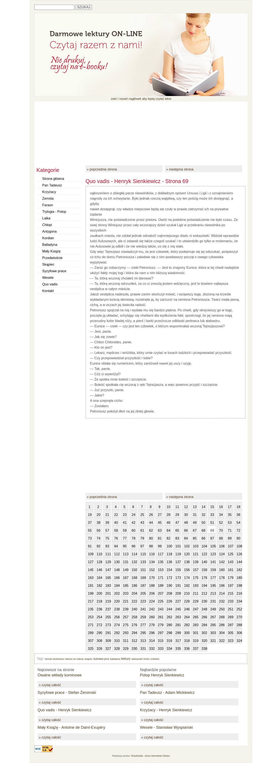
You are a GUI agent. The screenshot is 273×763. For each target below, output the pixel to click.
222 (134, 601)
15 (212, 507)
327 (108, 648)
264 (187, 617)
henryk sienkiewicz (54, 659)
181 (90, 585)
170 (152, 578)
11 (177, 507)
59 (125, 530)
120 (187, 554)
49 (195, 522)
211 (195, 593)
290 (99, 633)
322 (222, 641)
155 (178, 570)
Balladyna (49, 244)
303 (213, 633)
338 (204, 648)
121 (195, 554)
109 (90, 554)
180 (239, 578)
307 (90, 641)
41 (125, 522)
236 (99, 609)
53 (230, 522)
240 (134, 609)
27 (160, 515)
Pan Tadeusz (52, 185)
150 (134, 570)
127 (90, 562)
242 (152, 609)
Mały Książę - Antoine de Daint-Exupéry (71, 727)
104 (204, 546)
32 (203, 515)
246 (187, 609)
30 (186, 515)
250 (222, 609)
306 (239, 633)
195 (213, 585)
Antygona (49, 231)
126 (239, 554)
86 (203, 538)
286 (222, 625)
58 (116, 530)
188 (152, 585)
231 (213, 601)
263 (178, 617)
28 (168, 515)
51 (212, 522)
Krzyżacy (49, 192)
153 (160, 570)
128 (99, 562)
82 (168, 538)
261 (160, 617)
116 (152, 554)
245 (178, 609)
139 (195, 562)
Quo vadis (50, 284)
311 (125, 641)
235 (90, 609)
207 (160, 593)
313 (143, 641)
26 (151, 515)
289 (90, 633)
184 (117, 585)
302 (204, 633)
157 (195, 570)
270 (239, 617)
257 (125, 617)
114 (134, 554)
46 (168, 522)
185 (125, 585)
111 (108, 554)
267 (213, 617)
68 (203, 530)
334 (169, 648)
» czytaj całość (50, 685)
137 (178, 562)
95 (125, 546)
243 (160, 609)
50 (203, 522)
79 (142, 538)
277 (143, 625)
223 (143, 601)
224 (152, 601)
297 (160, 633)
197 (230, 585)
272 (99, 625)
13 (195, 507)
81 (160, 538)
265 (195, 617)
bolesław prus (101, 658)
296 (152, 633)
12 (186, 507)
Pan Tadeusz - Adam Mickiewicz (167, 692)
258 (134, 617)
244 (169, 609)
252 (239, 609)
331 (143, 648)
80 (151, 538)
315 (160, 641)
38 (98, 522)
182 (99, 585)
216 (239, 593)
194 (204, 585)
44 (151, 522)
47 (177, 522)
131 (125, 562)
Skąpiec (48, 264)
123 (213, 554)
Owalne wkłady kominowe (60, 675)
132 (134, 562)
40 (116, 522)
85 (195, 538)
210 (187, 593)
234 (239, 601)
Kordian (48, 238)
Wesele (48, 277)
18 (238, 507)
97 (142, 546)
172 (169, 578)
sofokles (155, 659)
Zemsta (48, 198)
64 (168, 530)
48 (186, 522)
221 (125, 601)
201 (108, 593)
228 (187, 601)
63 (160, 530)
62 (151, 530)
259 (143, 617)
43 (142, 522)
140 (204, 562)
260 (152, 617)
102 (187, 546)
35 (230, 515)
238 (117, 609)
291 (108, 633)
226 (169, 601)
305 (230, 633)
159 (213, 570)
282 (187, 625)
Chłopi (47, 225)
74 (98, 538)
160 (222, 570)
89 (230, 538)
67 (195, 530)
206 (152, 593)
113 (125, 554)
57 (107, 530)
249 (213, 609)
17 (230, 507)
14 (203, 507)
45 (160, 522)
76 (116, 538)
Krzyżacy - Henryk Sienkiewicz (166, 710)
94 (116, 546)
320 (204, 641)
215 (230, 593)
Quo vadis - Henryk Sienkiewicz (64, 710)
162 (239, 570)
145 (90, 570)
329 (125, 648)
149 (125, 570)
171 (160, 578)
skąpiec (88, 659)
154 (169, 570)
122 (204, 554)
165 (108, 578)
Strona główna (53, 178)
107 (230, 546)
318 (187, 641)
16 (221, 507)
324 (239, 641)
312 (134, 641)
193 (195, 585)
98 (151, 546)
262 (169, 617)
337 (195, 648)
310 (117, 641)
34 (221, 515)
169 (143, 578)
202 (117, 593)
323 (230, 641)
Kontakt (48, 291)
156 (187, 570)
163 (90, 578)
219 (108, 601)
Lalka (46, 218)
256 (117, 617)
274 (117, 625)
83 (177, 538)
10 (168, 507)
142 (222, 562)
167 (125, 578)
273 (108, 625)
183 (108, 585)
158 (204, 570)
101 (178, 546)
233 (230, 601)
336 (187, 648)
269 (230, 617)
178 (222, 578)
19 (90, 515)
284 (204, 625)
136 (169, 562)
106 (222, 546)
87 (212, 538)
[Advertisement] (141, 131)
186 (134, 585)
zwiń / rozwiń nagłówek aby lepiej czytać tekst (141, 98)
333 (160, 648)
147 (108, 570)
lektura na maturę (74, 659)
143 (230, 562)
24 (133, 515)
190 (169, 585)
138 (187, 562)
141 (213, 562)
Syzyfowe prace (54, 271)
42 (133, 522)
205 (143, 593)
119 (178, 554)
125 (230, 554)
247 (195, 609)
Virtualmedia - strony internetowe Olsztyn (150, 756)
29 (177, 515)
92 (98, 546)
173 (178, 578)
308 (99, 641)
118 (169, 554)
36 (238, 515)
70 (221, 530)
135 (160, 562)
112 (117, 554)
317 (178, 641)
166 (117, 578)
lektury (126, 658)
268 (222, 617)
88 (221, 538)
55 (90, 530)
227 (178, 601)
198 (239, 585)
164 (99, 578)
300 (187, 633)
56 (98, 530)
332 (152, 648)
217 (90, 601)
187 (143, 585)
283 (195, 625)
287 (230, 625)
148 (117, 570)
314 (152, 641)
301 (195, 633)
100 (169, 546)
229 (195, 601)
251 (230, 609)
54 (238, 522)
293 (125, 633)
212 (204, 593)
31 (195, 515)
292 (117, 633)
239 (125, 609)
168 (134, 578)
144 (239, 562)
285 (213, 625)
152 (152, 570)
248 (204, 609)
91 (90, 546)
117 (160, 554)
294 (134, 633)
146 (99, 570)
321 (213, 641)
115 (143, 554)
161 (230, 570)
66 (186, 530)
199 (90, 593)
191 (178, 585)
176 (204, 578)
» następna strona (179, 169)
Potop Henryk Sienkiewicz (162, 675)
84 (186, 538)
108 (239, 546)
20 (98, 515)
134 (152, 562)
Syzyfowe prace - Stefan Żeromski (67, 692)
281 (178, 625)
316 (169, 641)
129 (108, 562)
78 (133, 538)
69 (212, 530)
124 (222, 554)
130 (117, 562)
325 (90, 648)
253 (90, 617)
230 (204, 601)
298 (169, 633)
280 (169, 625)
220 (117, 601)
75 (107, 538)
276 (134, 625)
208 (169, 593)
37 (90, 522)
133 (143, 562)
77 (125, 538)
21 (107, 515)
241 (143, 609)
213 (213, 593)
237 (108, 609)
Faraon (47, 205)
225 (160, 601)
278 (152, 625)
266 (204, 617)
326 (99, 648)
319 (195, 641)
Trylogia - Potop (54, 211)
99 (160, 546)
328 (117, 648)
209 (178, 593)
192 (187, 585)
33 (212, 515)
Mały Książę (51, 251)
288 (239, 625)
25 (142, 515)
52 (221, 522)
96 (133, 546)
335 (178, 648)
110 (99, 554)
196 (222, 585)
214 (222, 593)
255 (108, 617)
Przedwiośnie (52, 258)
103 (195, 546)
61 (142, 530)
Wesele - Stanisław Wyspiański (166, 727)
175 (195, 578)
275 (125, 625)
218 (99, 601)
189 (160, 585)
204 (134, 593)
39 (107, 522)
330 (134, 648)
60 (133, 530)
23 (125, 515)
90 (238, 538)
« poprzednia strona (102, 169)
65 (177, 530)
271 (90, 625)
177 (213, 578)
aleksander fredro (140, 659)
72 (238, 530)
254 (99, 617)
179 (230, 578)
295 (143, 633)
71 (230, 530)
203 (125, 593)
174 (187, 578)
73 (90, 538)
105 (213, 546)
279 (160, 625)
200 (99, 593)
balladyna (115, 659)
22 (116, 515)
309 (108, 641)
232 (222, 601)
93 (107, 546)
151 (143, 570)
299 (178, 633)
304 (222, 633)
